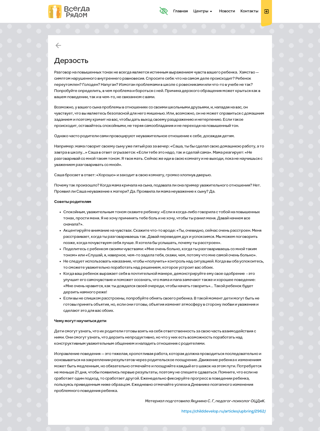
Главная (180, 11)
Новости (227, 11)
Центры (203, 11)
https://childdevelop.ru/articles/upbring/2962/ (223, 411)
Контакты (249, 11)
